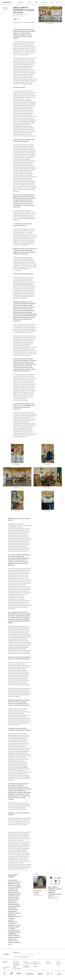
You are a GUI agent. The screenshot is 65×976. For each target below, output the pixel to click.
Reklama (48, 961)
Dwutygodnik (20, 2)
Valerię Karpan (24, 767)
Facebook (58, 961)
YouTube (58, 964)
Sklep (52, 2)
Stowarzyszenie (44, 2)
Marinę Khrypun (12, 769)
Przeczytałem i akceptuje (21, 956)
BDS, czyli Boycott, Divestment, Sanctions (23, 283)
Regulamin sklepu (37, 963)
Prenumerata (36, 961)
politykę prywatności (25, 956)
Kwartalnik (29, 2)
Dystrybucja (48, 963)
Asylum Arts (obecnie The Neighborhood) (18, 647)
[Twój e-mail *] (25, 952)
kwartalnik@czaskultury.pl (28, 963)
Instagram (58, 963)
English (36, 2)
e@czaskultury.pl (26, 967)
